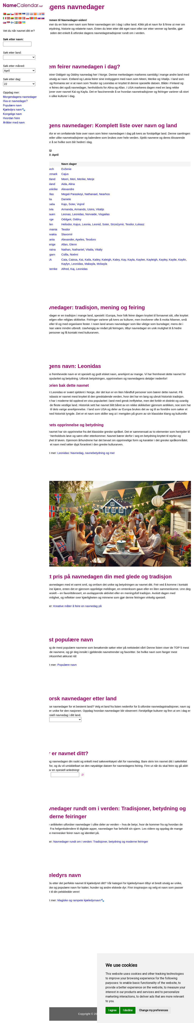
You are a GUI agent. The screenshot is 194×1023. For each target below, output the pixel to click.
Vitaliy (109, 249)
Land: (55, 721)
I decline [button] (128, 1010)
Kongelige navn (12, 114)
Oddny (88, 219)
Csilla (75, 254)
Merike (92, 179)
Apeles (90, 239)
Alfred (76, 268)
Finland (61, 184)
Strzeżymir (128, 224)
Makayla (110, 263)
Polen (60, 224)
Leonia (97, 224)
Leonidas (89, 214)
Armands (90, 209)
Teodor (140, 224)
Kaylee (151, 259)
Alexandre (78, 189)
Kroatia (61, 204)
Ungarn (61, 254)
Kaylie (184, 259)
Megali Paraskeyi (83, 194)
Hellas (61, 194)
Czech (61, 169)
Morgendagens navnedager (20, 97)
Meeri (75, 179)
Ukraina (61, 249)
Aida (75, 184)
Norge (60, 219)
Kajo (75, 204)
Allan (75, 244)
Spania (61, 239)
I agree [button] (112, 1010)
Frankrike (63, 189)
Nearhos (115, 194)
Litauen (61, 214)
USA (59, 259)
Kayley (174, 259)
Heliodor (77, 224)
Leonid (107, 224)
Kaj (83, 268)
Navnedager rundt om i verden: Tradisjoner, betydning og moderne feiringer (111, 843)
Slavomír (77, 234)
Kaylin (76, 263)
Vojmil (91, 204)
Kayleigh (162, 259)
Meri (83, 179)
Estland (61, 179)
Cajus (75, 174)
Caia (75, 259)
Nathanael (101, 194)
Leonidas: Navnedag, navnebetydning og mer (97, 457)
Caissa (84, 259)
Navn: (56, 776)
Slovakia (62, 234)
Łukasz (150, 224)
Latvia (60, 209)
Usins (101, 209)
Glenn (84, 244)
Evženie (77, 169)
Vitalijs (111, 209)
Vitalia (100, 249)
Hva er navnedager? (15, 101)
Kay (134, 259)
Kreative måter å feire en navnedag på (88, 608)
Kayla (142, 259)
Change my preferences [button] (153, 1010)
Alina (82, 184)
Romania (62, 229)
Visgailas (114, 214)
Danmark (62, 174)
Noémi (85, 254)
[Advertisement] (121, 48)
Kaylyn (85, 263)
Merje (101, 179)
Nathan (76, 249)
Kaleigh (117, 259)
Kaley (127, 259)
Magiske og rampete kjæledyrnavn (90, 902)
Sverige (61, 244)
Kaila (98, 259)
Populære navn (12, 106)
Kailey (107, 259)
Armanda (78, 209)
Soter (82, 204)
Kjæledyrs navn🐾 (14, 110)
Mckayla (122, 263)
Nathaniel (89, 249)
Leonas (76, 214)
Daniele (77, 199)
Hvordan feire (11, 118)
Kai (92, 259)
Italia (60, 199)
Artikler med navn (14, 123)
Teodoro (101, 239)
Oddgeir (77, 219)
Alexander (78, 239)
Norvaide (102, 214)
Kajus (87, 224)
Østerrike (62, 268)
